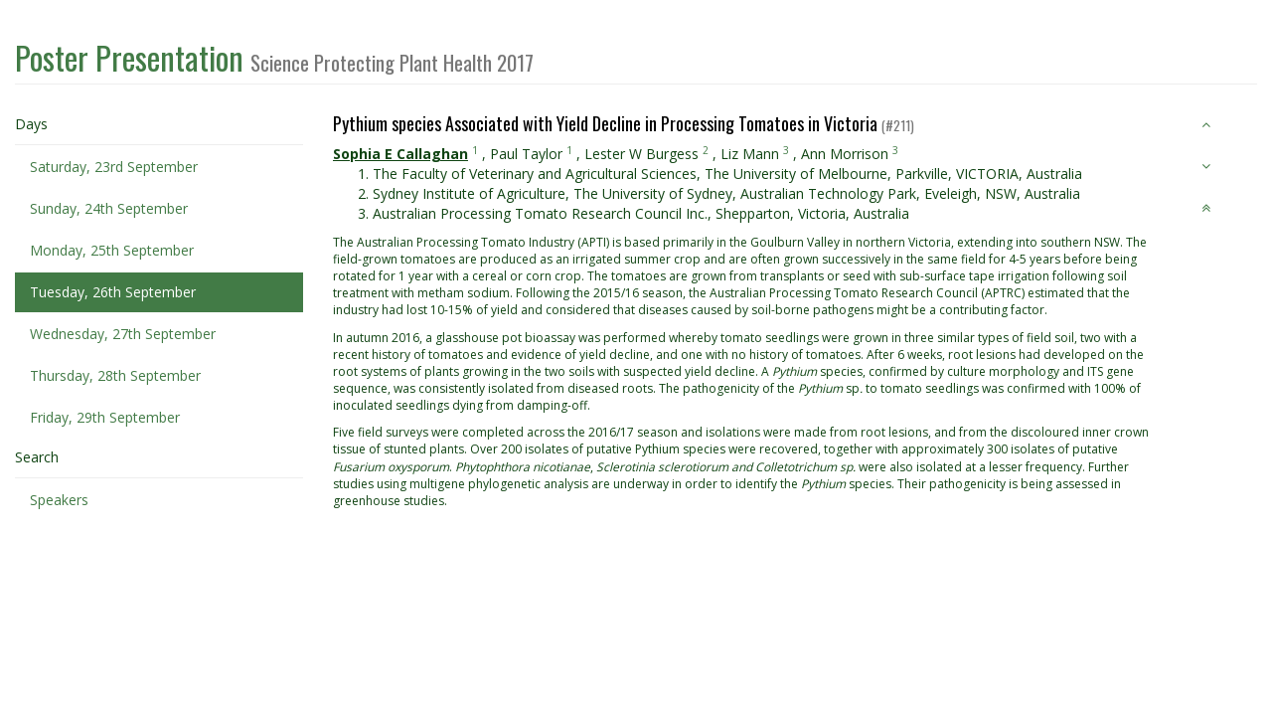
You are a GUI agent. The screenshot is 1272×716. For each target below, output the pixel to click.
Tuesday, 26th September (113, 291)
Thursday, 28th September (115, 375)
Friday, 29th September (105, 417)
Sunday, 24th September (109, 208)
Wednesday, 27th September (123, 333)
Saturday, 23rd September (114, 166)
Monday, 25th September (112, 250)
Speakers (59, 499)
